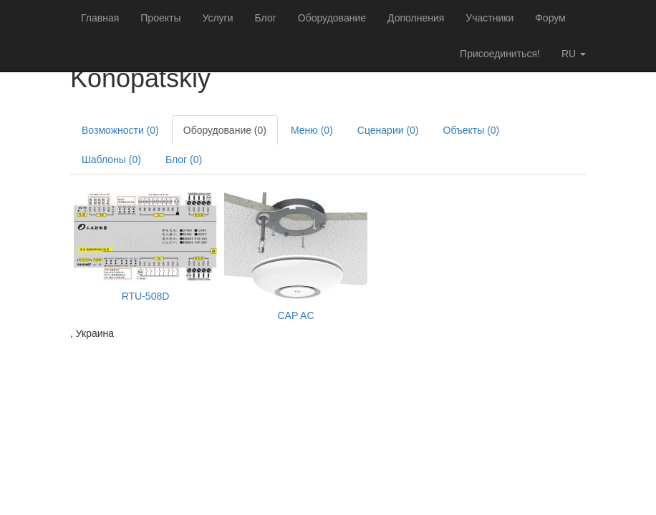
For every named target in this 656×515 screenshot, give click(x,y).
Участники (489, 18)
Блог (265, 18)
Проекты (160, 18)
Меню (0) (312, 130)
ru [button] (573, 53)
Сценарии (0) (388, 130)
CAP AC (295, 315)
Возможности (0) (120, 130)
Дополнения (415, 18)
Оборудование (332, 18)
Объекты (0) (471, 130)
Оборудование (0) (224, 130)
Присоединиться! (500, 53)
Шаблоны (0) (111, 159)
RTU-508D (146, 296)
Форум (550, 18)
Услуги (217, 18)
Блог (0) (183, 159)
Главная (100, 18)
